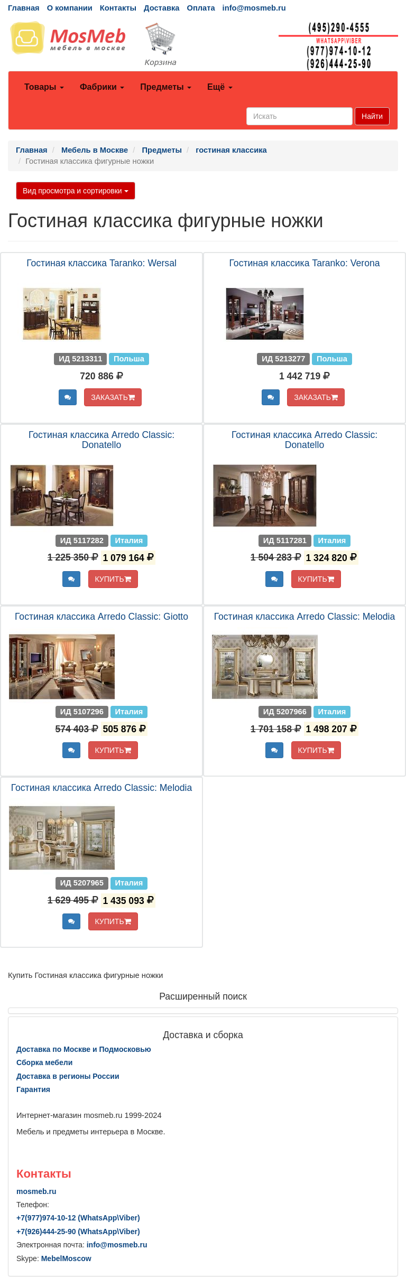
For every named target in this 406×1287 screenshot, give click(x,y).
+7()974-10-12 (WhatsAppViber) (78, 1218)
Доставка (161, 8)
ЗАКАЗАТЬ (113, 397)
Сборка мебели (44, 1062)
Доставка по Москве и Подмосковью (83, 1049)
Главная (24, 8)
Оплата (201, 8)
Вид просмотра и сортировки (75, 190)
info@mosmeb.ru (254, 8)
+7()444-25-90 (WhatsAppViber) (78, 1231)
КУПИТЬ (113, 579)
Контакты (118, 8)
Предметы (165, 86)
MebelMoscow (66, 1258)
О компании (70, 8)
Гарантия (33, 1089)
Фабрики (102, 86)
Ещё (220, 86)
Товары (44, 86)
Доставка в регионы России (67, 1076)
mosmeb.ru (36, 1191)
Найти (372, 116)
